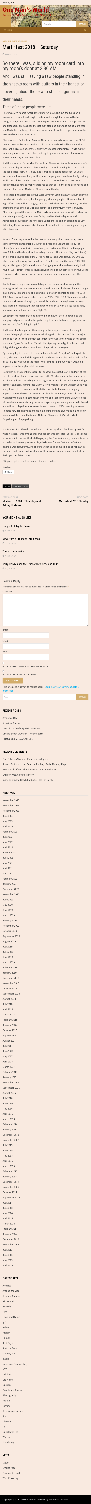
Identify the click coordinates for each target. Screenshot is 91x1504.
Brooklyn (7, 1306)
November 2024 (11, 805)
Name (6, 630)
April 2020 (8, 910)
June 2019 (8, 951)
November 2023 (11, 810)
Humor (6, 1337)
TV (4, 1426)
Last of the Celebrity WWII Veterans (21, 728)
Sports (6, 1416)
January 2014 (10, 1234)
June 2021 (8, 857)
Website (7, 651)
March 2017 (9, 1066)
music (24, 41)
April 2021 (8, 868)
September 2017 (11, 1035)
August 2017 (9, 1040)
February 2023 (10, 831)
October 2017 (10, 1030)
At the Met (8, 1301)
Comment (8, 591)
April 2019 (8, 957)
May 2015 (8, 1155)
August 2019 (9, 941)
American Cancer (11, 723)
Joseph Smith (10, 764)
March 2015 (9, 1166)
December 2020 (11, 889)
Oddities (7, 1374)
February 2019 (10, 967)
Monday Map (9, 1353)
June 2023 (8, 816)
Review (6, 1405)
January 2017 (10, 1077)
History (6, 1332)
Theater (7, 1421)
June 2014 (8, 1207)
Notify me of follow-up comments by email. (26, 666)
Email (6, 641)
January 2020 (10, 920)
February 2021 (10, 878)
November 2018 (11, 983)
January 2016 (10, 1129)
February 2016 (10, 1124)
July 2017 (7, 1045)
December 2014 (11, 1181)
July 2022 (7, 836)
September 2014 (11, 1197)
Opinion (7, 1384)
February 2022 (10, 852)
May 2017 (8, 1056)
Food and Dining (11, 1317)
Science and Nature (13, 1411)
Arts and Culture (11, 41)
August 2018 (9, 998)
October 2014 (10, 1192)
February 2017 (10, 1072)
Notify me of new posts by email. (20, 674)
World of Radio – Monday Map (33, 759)
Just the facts (10, 1348)
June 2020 (8, 899)
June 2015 (8, 1150)
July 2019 (7, 946)
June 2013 (8, 1255)
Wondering (8, 1442)
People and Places (12, 1390)
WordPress (54, 1499)
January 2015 (10, 1176)
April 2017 (8, 1061)
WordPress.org (10, 1478)
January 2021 (10, 883)
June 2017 (8, 1051)
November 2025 (11, 800)
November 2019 (11, 925)
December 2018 (11, 978)
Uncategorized (10, 1432)
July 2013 (7, 1249)
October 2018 (10, 988)
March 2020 (9, 915)
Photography (9, 1395)
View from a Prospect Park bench (21, 539)
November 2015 (11, 1140)
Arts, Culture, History (23, 774)
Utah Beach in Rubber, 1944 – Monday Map (43, 764)
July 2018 (7, 1004)
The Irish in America (13, 551)
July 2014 (7, 1202)
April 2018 (8, 1009)
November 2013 (11, 1244)
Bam (65, 1499)
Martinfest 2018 (20, 486)
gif (4, 1322)
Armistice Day (10, 718)
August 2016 (9, 1093)
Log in (6, 1462)
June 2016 (8, 1103)
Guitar (6, 1327)
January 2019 (10, 972)
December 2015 (11, 1134)
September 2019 (11, 936)
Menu (8, 30)
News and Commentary (15, 1364)
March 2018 (9, 1014)
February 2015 (10, 1171)
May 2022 (8, 842)
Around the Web (11, 1290)
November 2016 (11, 1082)
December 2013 (11, 1239)
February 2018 (10, 1019)
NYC (5, 1369)
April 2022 (8, 847)
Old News (8, 1379)
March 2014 (9, 1223)
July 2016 (7, 1098)
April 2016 (8, 1113)
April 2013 (8, 1265)
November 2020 (11, 894)
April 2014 (8, 1218)
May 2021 (8, 863)
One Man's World (26, 9)
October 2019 (10, 931)
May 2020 (8, 904)
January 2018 (10, 1025)
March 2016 (9, 1119)
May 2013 (8, 1260)
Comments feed (11, 1473)
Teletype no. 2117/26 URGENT (19, 738)
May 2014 (8, 1213)
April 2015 (8, 1160)
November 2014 (11, 1187)
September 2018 (11, 993)
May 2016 (8, 1108)
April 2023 (8, 826)
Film (5, 1311)
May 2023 (8, 821)
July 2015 (7, 1145)
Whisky (6, 1437)
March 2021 (9, 873)
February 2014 (10, 1228)
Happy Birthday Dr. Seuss (16, 526)
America (7, 1285)
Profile (6, 1400)
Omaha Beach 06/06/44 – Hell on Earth (23, 733)
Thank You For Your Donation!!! (39, 769)
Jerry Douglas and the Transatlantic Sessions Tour (30, 564)
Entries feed (9, 1467)
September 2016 (11, 1087)
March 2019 (9, 962)
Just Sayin (8, 1343)
